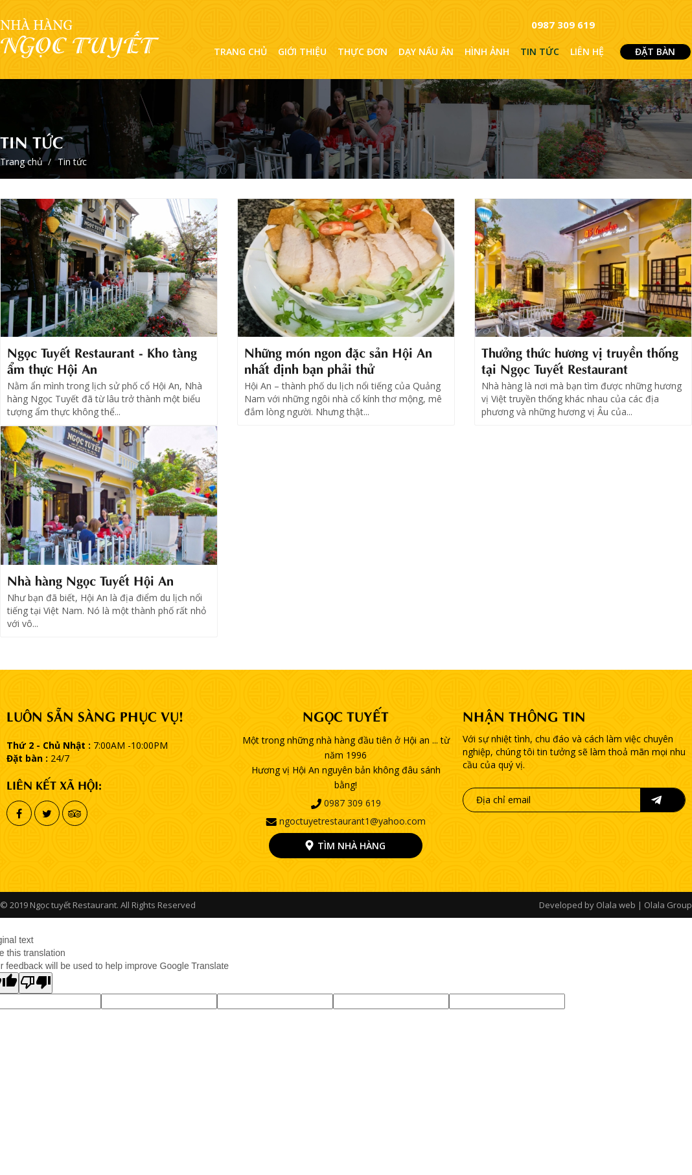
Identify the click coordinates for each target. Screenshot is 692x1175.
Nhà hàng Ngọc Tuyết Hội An (90, 579)
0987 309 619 (563, 24)
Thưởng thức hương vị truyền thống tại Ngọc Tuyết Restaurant (579, 359)
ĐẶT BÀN (655, 51)
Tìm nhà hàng (351, 845)
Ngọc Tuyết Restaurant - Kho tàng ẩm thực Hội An (102, 359)
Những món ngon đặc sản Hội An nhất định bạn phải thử (338, 359)
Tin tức (31, 141)
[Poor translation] (35, 983)
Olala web (616, 905)
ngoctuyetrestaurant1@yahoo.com (352, 821)
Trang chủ (21, 161)
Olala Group (668, 905)
